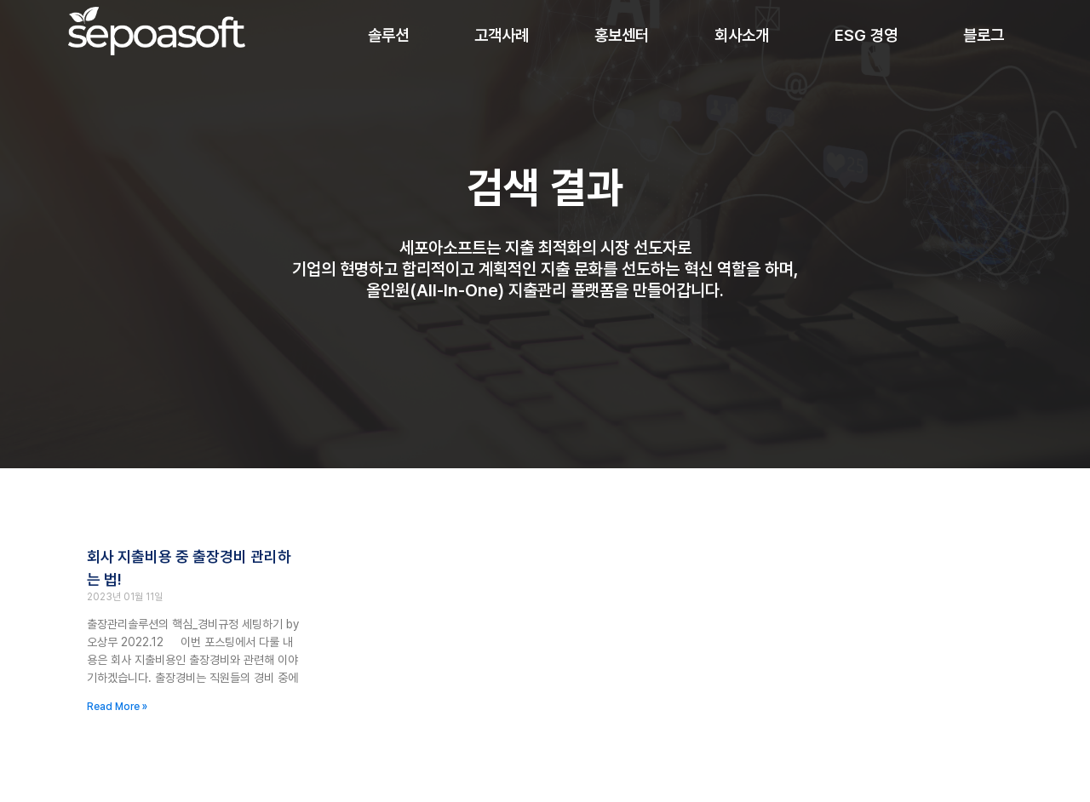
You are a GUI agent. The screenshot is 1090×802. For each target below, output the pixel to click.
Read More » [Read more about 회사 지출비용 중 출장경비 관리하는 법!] (117, 707)
